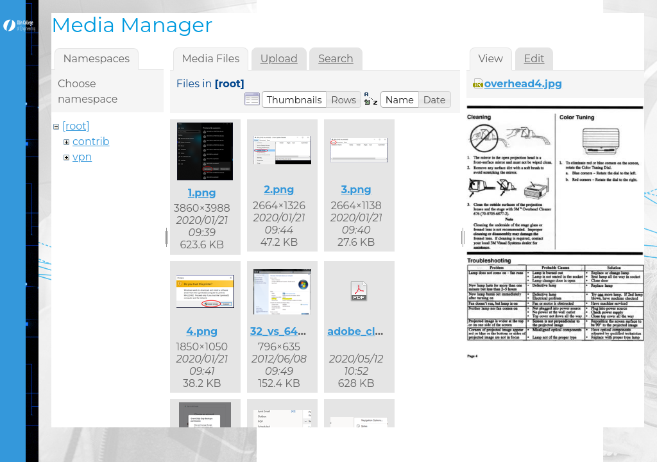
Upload (279, 59)
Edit (534, 59)
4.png (202, 331)
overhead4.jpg (523, 84)
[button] (294, 99)
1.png (202, 193)
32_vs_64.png (286, 331)
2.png (279, 190)
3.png (356, 190)
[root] (76, 126)
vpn (82, 157)
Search (336, 59)
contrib (91, 141)
